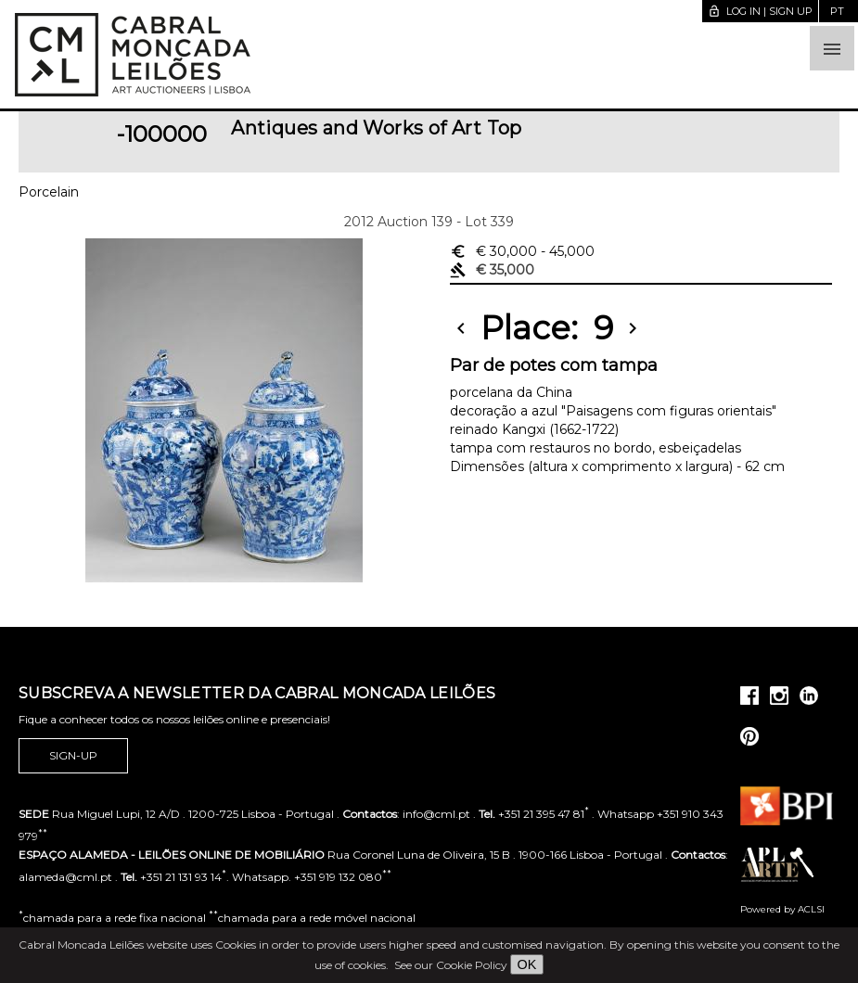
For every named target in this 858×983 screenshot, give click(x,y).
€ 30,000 (522, 251)
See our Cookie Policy (450, 965)
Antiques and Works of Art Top (376, 128)
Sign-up (73, 755)
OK (527, 964)
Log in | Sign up (760, 11)
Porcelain (49, 192)
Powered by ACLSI (782, 909)
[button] (832, 48)
